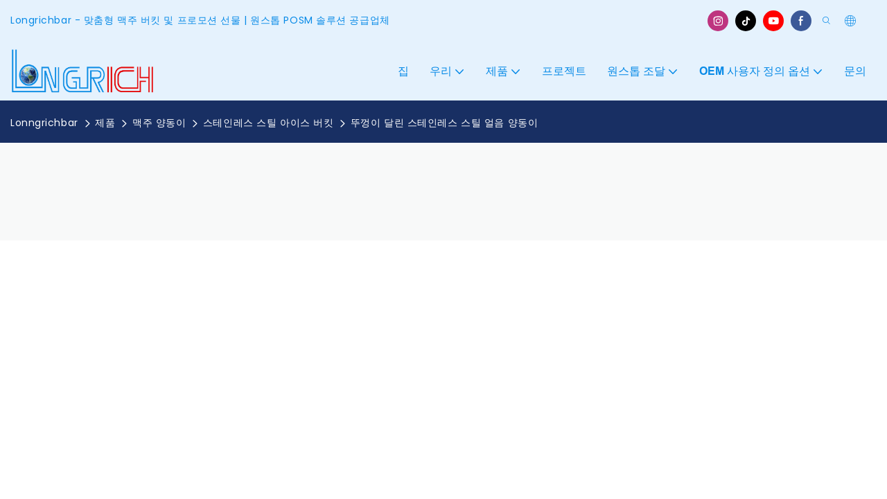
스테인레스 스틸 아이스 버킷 (268, 123)
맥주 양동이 (159, 123)
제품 (105, 123)
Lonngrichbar (44, 123)
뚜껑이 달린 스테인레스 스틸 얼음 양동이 (444, 123)
